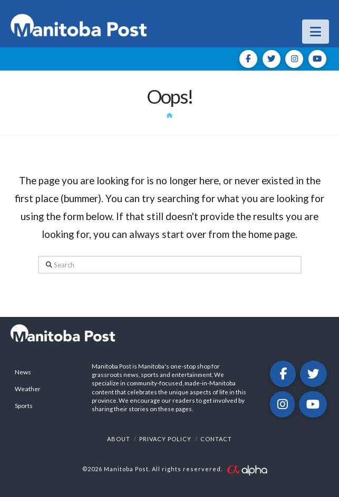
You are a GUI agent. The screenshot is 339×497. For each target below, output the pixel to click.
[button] (315, 31)
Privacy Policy (165, 438)
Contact (216, 438)
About (118, 438)
